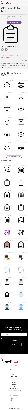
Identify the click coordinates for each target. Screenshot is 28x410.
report (19, 65)
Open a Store (14, 376)
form (8, 63)
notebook (21, 63)
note (17, 63)
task (2, 67)
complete (21, 61)
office (2, 65)
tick (8, 67)
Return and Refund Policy (14, 390)
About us (14, 382)
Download (10, 80)
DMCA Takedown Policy (14, 392)
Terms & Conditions (13, 408)
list (14, 63)
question (15, 65)
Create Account (14, 369)
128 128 (4, 17)
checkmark (9, 61)
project (10, 65)
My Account (14, 367)
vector (11, 67)
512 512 (16, 17)
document (3, 63)
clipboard (15, 61)
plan (6, 65)
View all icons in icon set (14, 156)
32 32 (13, 16)
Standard (8, 57)
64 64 (19, 16)
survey (23, 65)
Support (14, 384)
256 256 (10, 17)
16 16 (8, 16)
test (5, 67)
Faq (14, 386)
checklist (3, 61)
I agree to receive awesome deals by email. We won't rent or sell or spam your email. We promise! (15, 339)
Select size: (3, 16)
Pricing (14, 374)
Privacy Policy (14, 388)
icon (12, 63)
